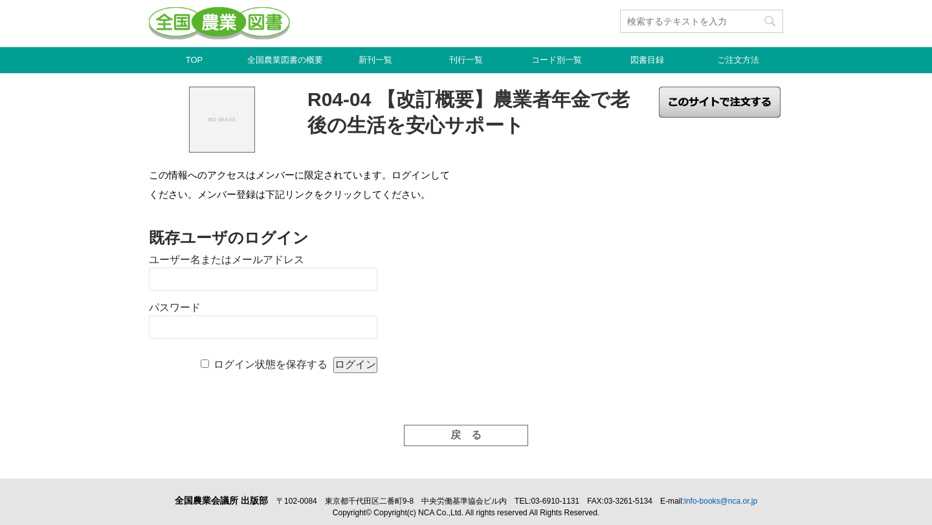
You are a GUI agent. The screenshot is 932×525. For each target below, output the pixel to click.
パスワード (175, 307)
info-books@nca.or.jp (720, 501)
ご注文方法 (738, 60)
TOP (194, 60)
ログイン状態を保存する (270, 364)
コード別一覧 (556, 60)
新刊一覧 (375, 60)
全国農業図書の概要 (285, 60)
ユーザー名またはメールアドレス (226, 259)
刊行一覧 (466, 60)
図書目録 (647, 60)
